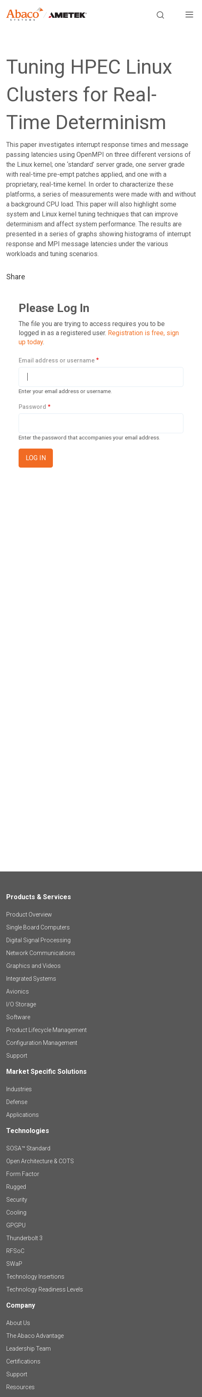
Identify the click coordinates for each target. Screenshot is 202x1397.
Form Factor (22, 1174)
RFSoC (15, 1251)
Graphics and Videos (33, 966)
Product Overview (29, 914)
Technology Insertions (35, 1276)
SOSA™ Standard (28, 1148)
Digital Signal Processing (38, 940)
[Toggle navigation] (189, 16)
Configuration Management (41, 1042)
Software (18, 1017)
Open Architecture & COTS (40, 1161)
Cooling (16, 1212)
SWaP (14, 1263)
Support (16, 1055)
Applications (22, 1114)
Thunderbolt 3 (24, 1238)
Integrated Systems (31, 978)
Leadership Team (28, 1348)
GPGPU (16, 1225)
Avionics (17, 991)
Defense (16, 1102)
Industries (19, 1089)
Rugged (16, 1186)
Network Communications (40, 953)
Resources (20, 1387)
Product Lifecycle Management (46, 1030)
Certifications (23, 1361)
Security (16, 1199)
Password (32, 406)
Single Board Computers (38, 927)
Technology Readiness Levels (44, 1289)
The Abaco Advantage (35, 1335)
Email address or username (57, 360)
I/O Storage (21, 1004)
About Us (18, 1323)
